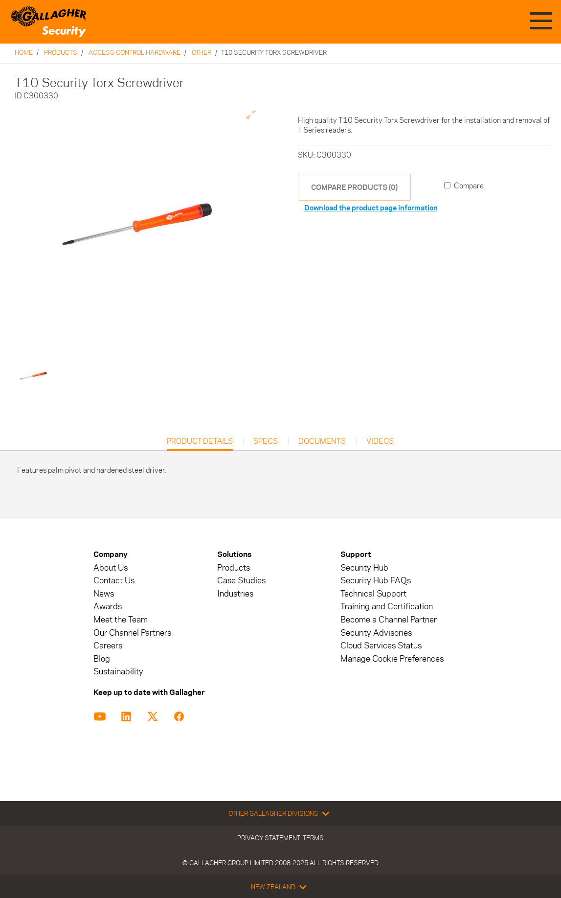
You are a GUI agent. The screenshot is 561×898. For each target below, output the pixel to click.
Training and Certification (386, 606)
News (103, 594)
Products (60, 52)
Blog (101, 659)
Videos (380, 441)
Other (201, 52)
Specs (265, 441)
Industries (235, 594)
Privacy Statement (268, 837)
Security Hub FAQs (375, 581)
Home (24, 52)
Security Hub (364, 568)
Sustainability (118, 672)
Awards (107, 606)
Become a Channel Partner (388, 620)
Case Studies (241, 581)
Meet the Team (120, 620)
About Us (110, 568)
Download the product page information (371, 208)
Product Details (200, 444)
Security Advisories (376, 633)
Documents (322, 441)
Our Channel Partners (132, 633)
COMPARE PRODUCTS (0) (354, 187)
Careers (107, 646)
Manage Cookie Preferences (392, 659)
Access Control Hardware (134, 52)
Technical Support (373, 594)
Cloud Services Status (381, 646)
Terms (313, 837)
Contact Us (114, 581)
